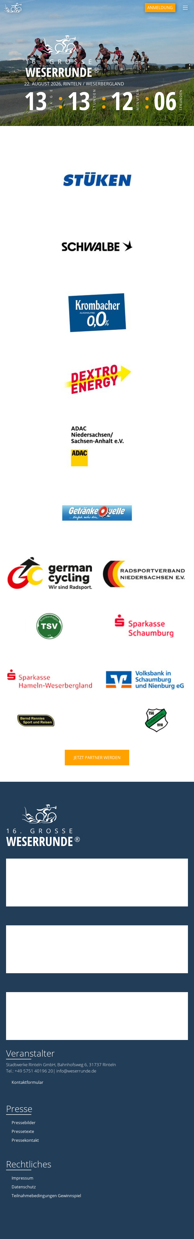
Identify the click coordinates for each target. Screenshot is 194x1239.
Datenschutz (24, 1187)
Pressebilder (24, 1122)
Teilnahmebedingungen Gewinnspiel (46, 1195)
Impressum (22, 1178)
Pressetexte (23, 1131)
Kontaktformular (27, 1082)
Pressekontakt (25, 1140)
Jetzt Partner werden (97, 757)
